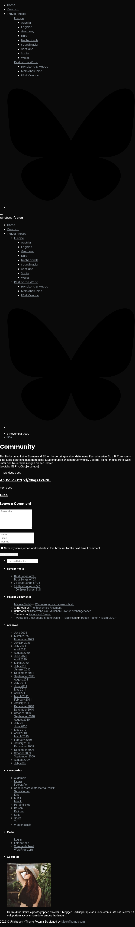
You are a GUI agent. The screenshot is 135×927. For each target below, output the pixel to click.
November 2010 (24, 713)
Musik (18, 805)
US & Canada (30, 75)
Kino (17, 798)
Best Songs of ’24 (25, 583)
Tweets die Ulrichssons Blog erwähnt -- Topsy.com (45, 621)
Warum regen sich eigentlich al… (54, 608)
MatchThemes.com (73, 925)
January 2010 (22, 746)
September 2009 (24, 760)
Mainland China (31, 71)
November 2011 (24, 676)
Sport (17, 821)
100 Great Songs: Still (27, 593)
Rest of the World (26, 62)
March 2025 (21, 639)
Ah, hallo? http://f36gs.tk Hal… (25, 480)
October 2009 (22, 757)
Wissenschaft (22, 828)
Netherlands (29, 40)
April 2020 (20, 663)
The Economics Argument (46, 611)
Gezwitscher (22, 795)
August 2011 (22, 683)
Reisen (18, 811)
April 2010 (20, 736)
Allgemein (20, 781)
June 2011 (20, 690)
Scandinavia (29, 45)
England (26, 27)
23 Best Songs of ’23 (27, 586)
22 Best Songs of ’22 (27, 590)
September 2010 (24, 720)
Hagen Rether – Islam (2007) (99, 621)
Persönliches (22, 808)
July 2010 (20, 726)
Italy (24, 36)
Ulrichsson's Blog (11, 218)
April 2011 (20, 696)
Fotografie (20, 788)
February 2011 (23, 703)
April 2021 (20, 653)
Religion (19, 815)
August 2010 (22, 723)
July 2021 (20, 649)
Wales (25, 58)
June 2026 (20, 636)
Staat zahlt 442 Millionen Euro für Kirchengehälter (60, 614)
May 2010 (20, 733)
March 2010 (21, 740)
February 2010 (23, 743)
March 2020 (21, 666)
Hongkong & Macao (34, 67)
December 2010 (24, 710)
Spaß (10, 437)
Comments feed (24, 850)
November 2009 (24, 753)
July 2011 (20, 686)
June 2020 (20, 659)
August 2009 (22, 763)
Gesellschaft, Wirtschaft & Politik (34, 791)
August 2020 (22, 656)
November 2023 (24, 643)
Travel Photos (16, 14)
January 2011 (22, 706)
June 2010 (20, 730)
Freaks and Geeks (39, 618)
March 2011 (21, 700)
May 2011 (20, 693)
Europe (19, 18)
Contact (13, 9)
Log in (18, 843)
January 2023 (22, 646)
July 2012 (20, 670)
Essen (18, 785)
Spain (25, 53)
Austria (26, 23)
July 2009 (20, 767)
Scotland (27, 49)
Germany (27, 31)
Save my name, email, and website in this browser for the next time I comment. (52, 552)
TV (15, 825)
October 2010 (22, 716)
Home (11, 5)
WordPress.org (23, 853)
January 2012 (22, 673)
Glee (4, 495)
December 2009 (24, 750)
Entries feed (21, 846)
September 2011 (24, 680)
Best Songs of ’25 (25, 580)
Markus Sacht (22, 608)
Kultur (17, 801)
